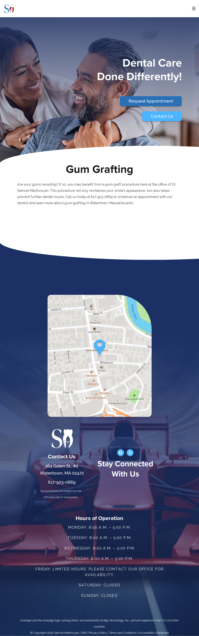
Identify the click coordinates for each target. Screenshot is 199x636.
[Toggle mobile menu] (194, 8)
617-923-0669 (62, 482)
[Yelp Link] (130, 452)
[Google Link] (120, 452)
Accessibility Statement (154, 632)
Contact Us (162, 116)
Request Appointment (151, 101)
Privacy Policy (98, 632)
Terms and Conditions (123, 632)
